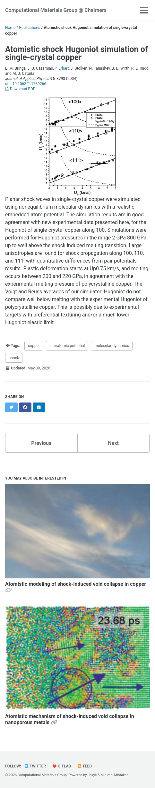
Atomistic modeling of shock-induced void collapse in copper (75, 584)
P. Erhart (62, 68)
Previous (41, 443)
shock (14, 358)
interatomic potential (67, 345)
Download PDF (20, 89)
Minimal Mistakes (115, 775)
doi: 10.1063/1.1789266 (25, 84)
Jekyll (92, 775)
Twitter (35, 766)
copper (34, 345)
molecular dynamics (111, 345)
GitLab (61, 766)
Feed (84, 766)
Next (113, 443)
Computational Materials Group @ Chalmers (56, 10)
